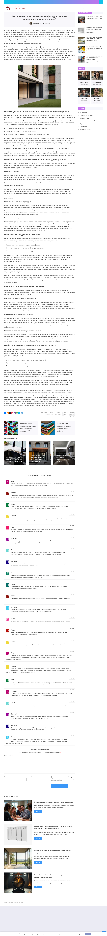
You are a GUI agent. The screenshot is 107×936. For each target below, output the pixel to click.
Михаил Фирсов (36, 23)
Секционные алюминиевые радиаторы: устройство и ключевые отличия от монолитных (52, 834)
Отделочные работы (86, 123)
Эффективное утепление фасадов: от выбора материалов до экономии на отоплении (48, 428)
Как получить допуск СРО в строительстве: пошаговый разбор (94, 48)
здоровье (61, 412)
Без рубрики (84, 112)
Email (30, 782)
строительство (69, 414)
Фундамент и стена (86, 129)
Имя (5, 782)
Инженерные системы (87, 115)
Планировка (83, 126)
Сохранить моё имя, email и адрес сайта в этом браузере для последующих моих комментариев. (63, 784)
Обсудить (48, 23)
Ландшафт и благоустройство (89, 121)
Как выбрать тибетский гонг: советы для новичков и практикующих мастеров (53, 881)
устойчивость (46, 416)
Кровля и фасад (85, 118)
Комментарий (8, 760)
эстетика (71, 416)
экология (62, 416)
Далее (38, 819)
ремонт (59, 414)
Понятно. (88, 934)
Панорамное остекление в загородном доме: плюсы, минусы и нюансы (52, 857)
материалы (70, 412)
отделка (52, 414)
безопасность (51, 412)
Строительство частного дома (16, 7)
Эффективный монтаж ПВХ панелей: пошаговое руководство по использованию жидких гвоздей (94, 59)
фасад (55, 416)
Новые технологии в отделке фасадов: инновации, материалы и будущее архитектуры (11, 428)
